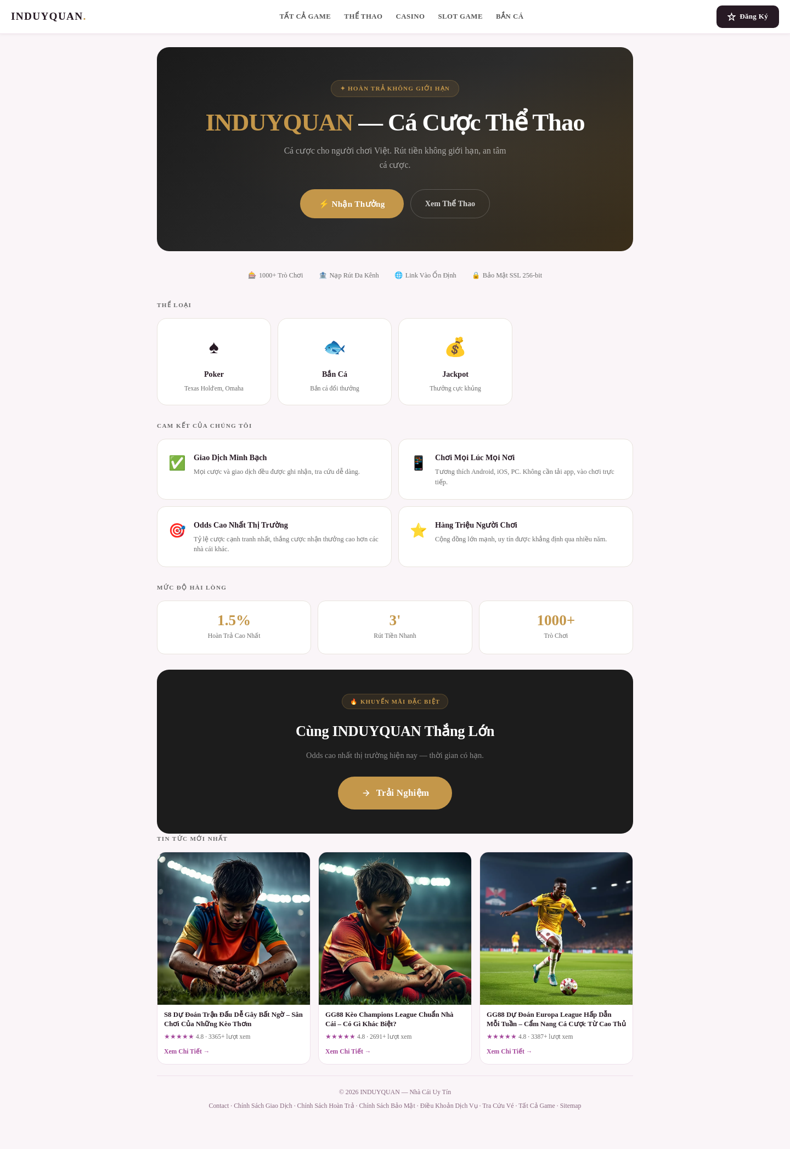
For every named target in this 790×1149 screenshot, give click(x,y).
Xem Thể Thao (450, 203)
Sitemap (571, 1106)
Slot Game (460, 16)
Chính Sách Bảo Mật (387, 1106)
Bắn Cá (510, 16)
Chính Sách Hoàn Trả (325, 1106)
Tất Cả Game (305, 16)
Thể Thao (363, 16)
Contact (219, 1106)
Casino (410, 16)
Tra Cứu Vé (498, 1106)
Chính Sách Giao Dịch (263, 1106)
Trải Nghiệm (395, 793)
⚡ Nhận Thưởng (352, 203)
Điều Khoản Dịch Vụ (449, 1106)
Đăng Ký (747, 16)
